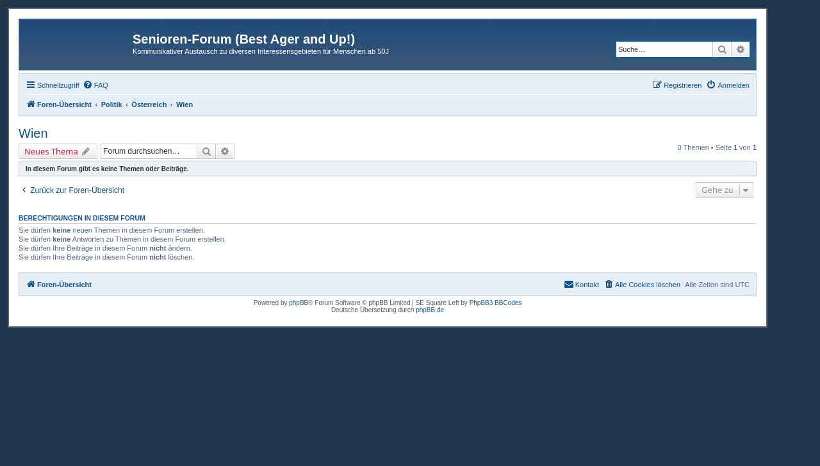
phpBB (298, 302)
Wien (33, 133)
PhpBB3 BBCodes (496, 302)
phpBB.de (430, 309)
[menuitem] (95, 85)
